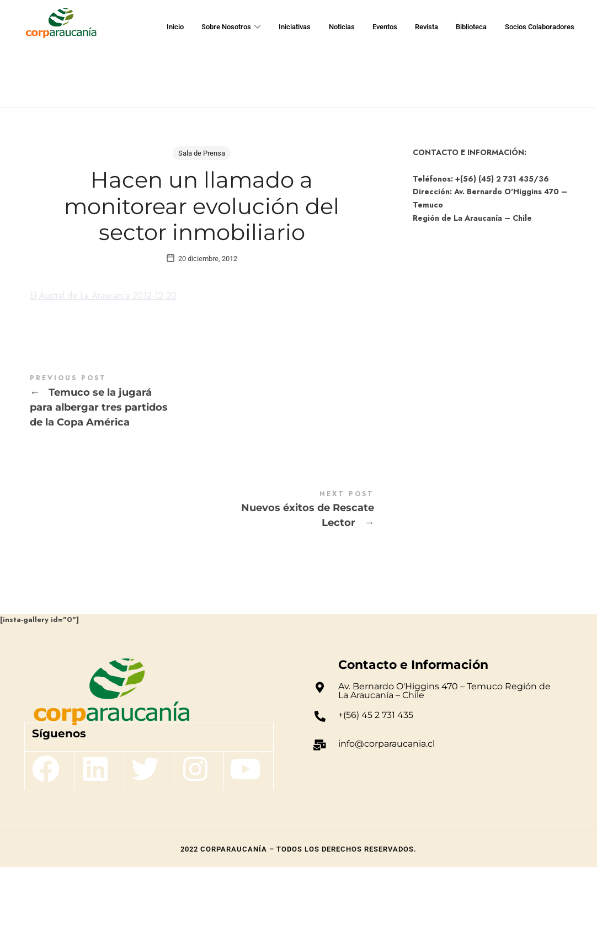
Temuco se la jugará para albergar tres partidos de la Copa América (202, 470)
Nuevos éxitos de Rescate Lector (202, 578)
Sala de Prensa (201, 153)
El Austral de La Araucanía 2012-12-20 (112, 364)
